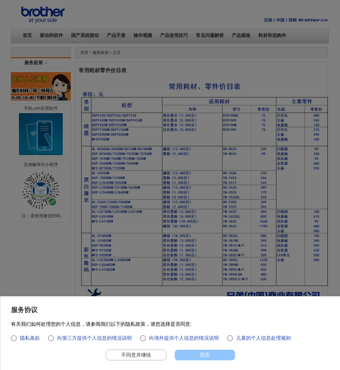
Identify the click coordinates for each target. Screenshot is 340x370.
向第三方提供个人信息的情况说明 (94, 338)
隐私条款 (30, 338)
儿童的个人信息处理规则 (263, 338)
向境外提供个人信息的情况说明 (184, 338)
